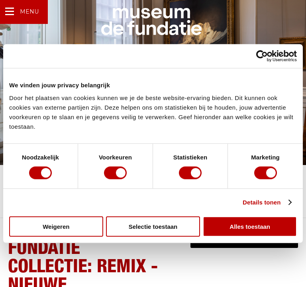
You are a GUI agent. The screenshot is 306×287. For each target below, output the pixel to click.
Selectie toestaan (153, 226)
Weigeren (56, 226)
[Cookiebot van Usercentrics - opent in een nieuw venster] (262, 56)
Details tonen (261, 202)
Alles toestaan (250, 226)
